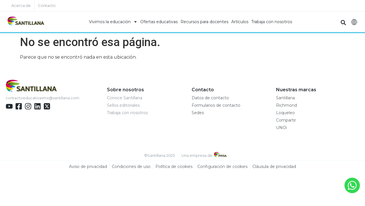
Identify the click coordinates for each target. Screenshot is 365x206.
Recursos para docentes (204, 21)
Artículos (239, 21)
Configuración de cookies (222, 166)
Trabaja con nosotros (271, 21)
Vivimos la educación (113, 22)
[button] (343, 22)
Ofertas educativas (159, 21)
